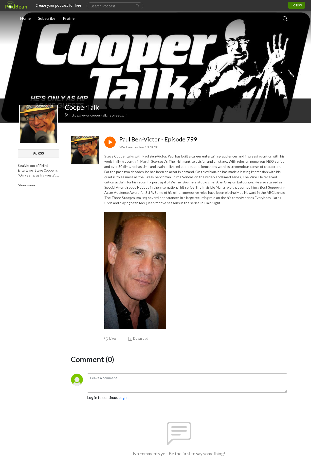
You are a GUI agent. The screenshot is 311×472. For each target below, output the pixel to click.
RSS (38, 153)
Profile (68, 18)
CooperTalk (82, 107)
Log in (123, 397)
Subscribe (46, 18)
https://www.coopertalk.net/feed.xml (96, 115)
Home (25, 18)
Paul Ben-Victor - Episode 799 (158, 139)
